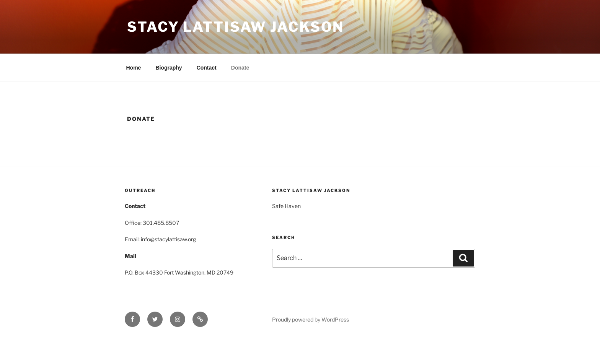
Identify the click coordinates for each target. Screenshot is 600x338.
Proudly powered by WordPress (310, 319)
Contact (207, 68)
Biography (168, 68)
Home (133, 68)
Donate (240, 68)
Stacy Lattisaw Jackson (235, 26)
